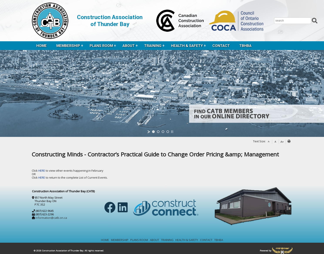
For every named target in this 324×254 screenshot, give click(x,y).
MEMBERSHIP (68, 45)
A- (269, 141)
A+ (282, 142)
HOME (41, 45)
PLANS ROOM (101, 45)
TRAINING (152, 45)
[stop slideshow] (172, 131)
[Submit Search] (314, 20)
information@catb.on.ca (51, 218)
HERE (42, 171)
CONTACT (221, 45)
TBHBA (245, 45)
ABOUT (129, 45)
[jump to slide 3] (163, 131)
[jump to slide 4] (167, 131)
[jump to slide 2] (158, 131)
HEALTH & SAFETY (187, 45)
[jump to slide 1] (153, 131)
